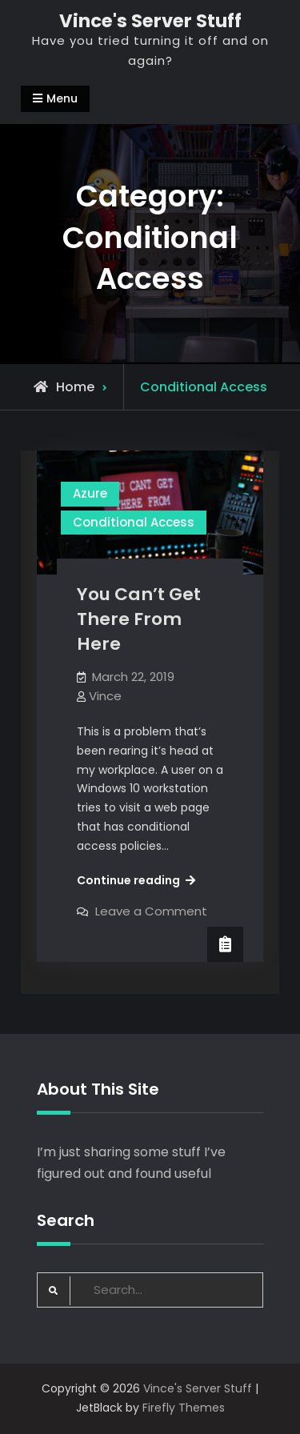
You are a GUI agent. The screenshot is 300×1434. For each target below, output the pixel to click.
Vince (105, 695)
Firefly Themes (183, 1408)
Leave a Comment (151, 911)
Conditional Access (133, 522)
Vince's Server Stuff (150, 21)
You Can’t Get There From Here (139, 618)
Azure (90, 493)
